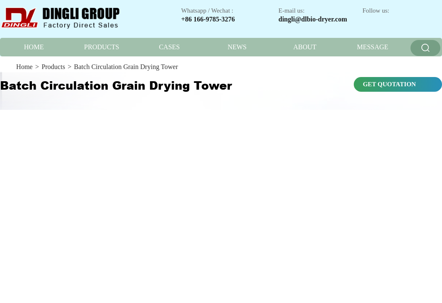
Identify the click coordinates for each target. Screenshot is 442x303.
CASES (169, 46)
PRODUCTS (101, 46)
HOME (34, 46)
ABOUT (304, 46)
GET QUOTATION (389, 84)
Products (53, 66)
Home (24, 66)
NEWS (237, 46)
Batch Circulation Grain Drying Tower (126, 66)
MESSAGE (372, 46)
